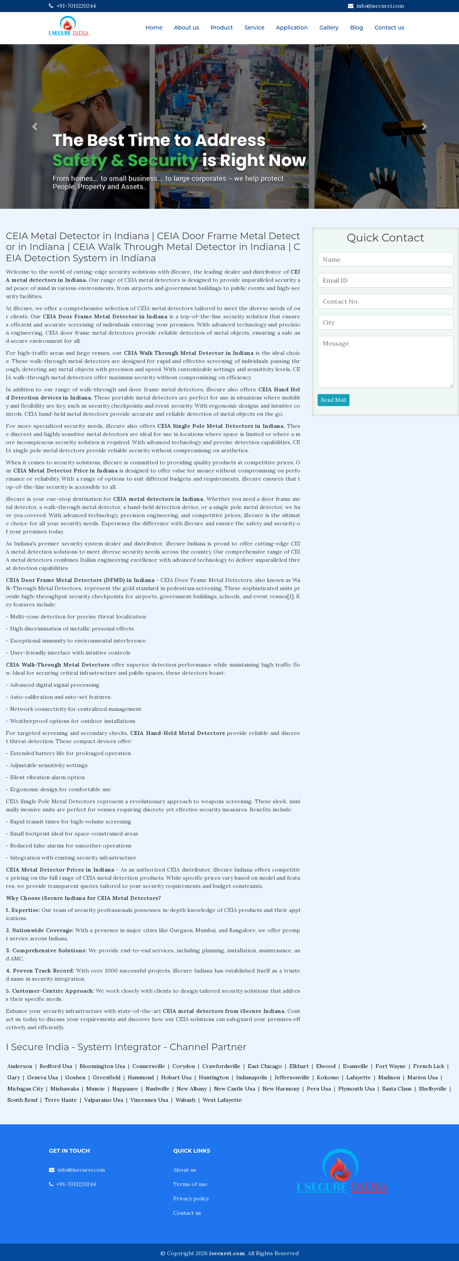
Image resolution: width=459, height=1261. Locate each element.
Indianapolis (251, 1077)
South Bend (22, 1099)
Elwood (326, 1066)
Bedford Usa (56, 1066)
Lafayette (358, 1077)
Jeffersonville (292, 1077)
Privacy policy (191, 1198)
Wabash (185, 1099)
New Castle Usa (234, 1088)
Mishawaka (64, 1088)
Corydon (183, 1066)
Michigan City (25, 1088)
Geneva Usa (42, 1077)
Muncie (95, 1088)
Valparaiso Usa (103, 1099)
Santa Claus (397, 1088)
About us (186, 27)
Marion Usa (422, 1077)
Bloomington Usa (102, 1066)
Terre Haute (61, 1099)
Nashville (157, 1088)
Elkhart (299, 1066)
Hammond (141, 1077)
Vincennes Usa (149, 1099)
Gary (13, 1077)
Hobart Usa (176, 1077)
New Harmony (281, 1088)
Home (154, 27)
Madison (389, 1077)
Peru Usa (319, 1088)
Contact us (389, 27)
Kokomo (328, 1077)
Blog (356, 27)
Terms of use (190, 1184)
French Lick (428, 1066)
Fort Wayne (391, 1066)
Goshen (75, 1077)
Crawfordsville (221, 1066)
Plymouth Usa (356, 1088)
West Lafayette (222, 1099)
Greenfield (106, 1077)
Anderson (19, 1066)
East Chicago (265, 1066)
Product (221, 27)
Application (292, 27)
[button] (34, 126)
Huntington (214, 1077)
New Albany (192, 1088)
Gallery (329, 27)
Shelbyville (433, 1088)
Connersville (148, 1066)
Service (254, 27)
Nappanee (125, 1088)
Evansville (355, 1066)
